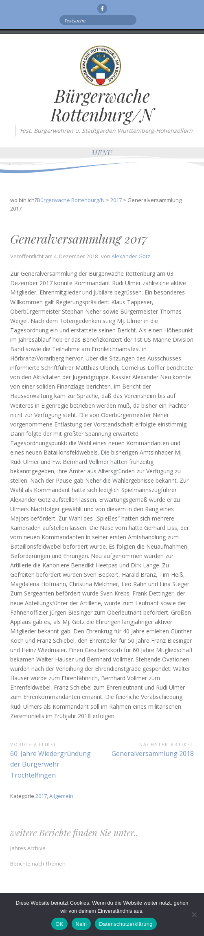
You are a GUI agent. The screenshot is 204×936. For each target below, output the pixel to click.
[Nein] (194, 914)
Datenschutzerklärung (125, 924)
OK (59, 924)
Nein (81, 924)
